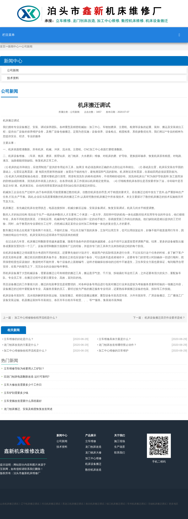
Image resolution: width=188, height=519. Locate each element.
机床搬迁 (8, 120)
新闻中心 (13, 46)
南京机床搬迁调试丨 (96, 503)
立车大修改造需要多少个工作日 (23, 384)
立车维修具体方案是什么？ (115, 339)
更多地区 (173, 503)
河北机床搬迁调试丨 (52, 503)
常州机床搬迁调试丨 (137, 503)
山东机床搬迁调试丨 (10, 503)
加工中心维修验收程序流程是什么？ (36, 317)
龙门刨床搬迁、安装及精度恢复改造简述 (28, 408)
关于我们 (119, 435)
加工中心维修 (93, 458)
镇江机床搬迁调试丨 (116, 503)
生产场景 (119, 446)
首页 (2, 46)
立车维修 (90, 441)
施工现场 (119, 441)
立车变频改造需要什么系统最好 (23, 400)
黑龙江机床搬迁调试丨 (74, 503)
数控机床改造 (93, 469)
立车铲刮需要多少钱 (16, 392)
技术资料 (13, 78)
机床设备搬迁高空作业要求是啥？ (165, 317)
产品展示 (90, 435)
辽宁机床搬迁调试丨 (31, 503)
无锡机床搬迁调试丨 (158, 503)
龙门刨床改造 (93, 446)
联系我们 (119, 452)
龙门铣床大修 (93, 452)
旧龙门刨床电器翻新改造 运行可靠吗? (26, 376)
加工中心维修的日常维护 (113, 350)
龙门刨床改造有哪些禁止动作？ (118, 344)
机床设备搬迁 (93, 463)
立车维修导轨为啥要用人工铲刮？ (24, 368)
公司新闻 (27, 46)
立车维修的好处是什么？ (19, 339)
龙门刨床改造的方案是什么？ (21, 344)
